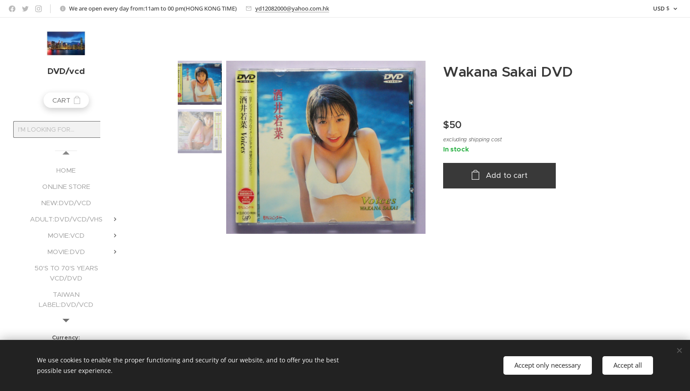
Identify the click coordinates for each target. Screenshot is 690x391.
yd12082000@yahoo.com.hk (292, 8)
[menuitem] (66, 170)
